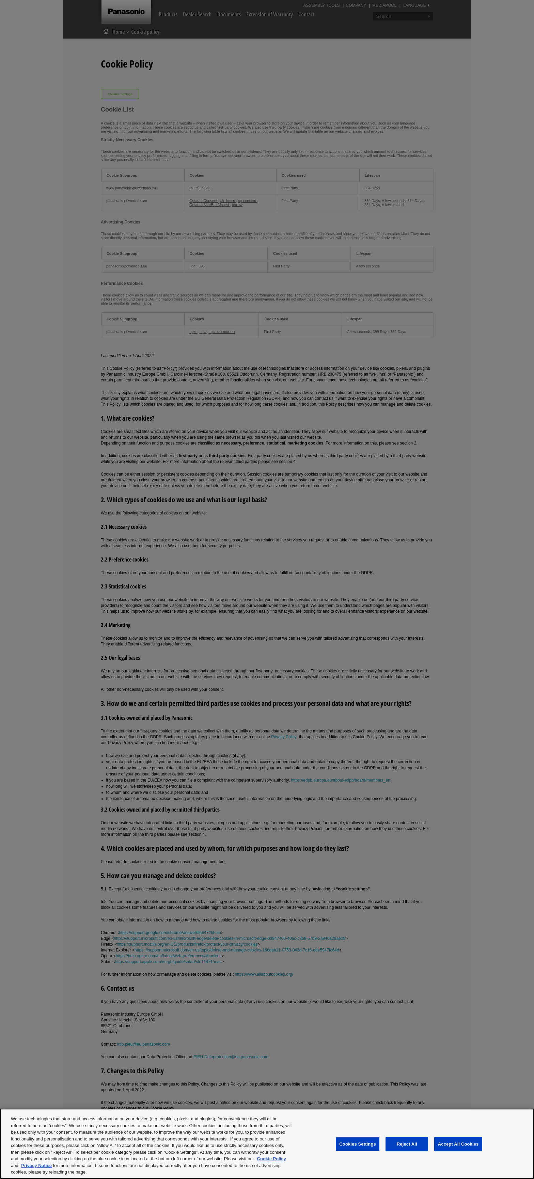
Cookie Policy (271, 1158)
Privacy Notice (36, 1165)
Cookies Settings (357, 1144)
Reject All (407, 1144)
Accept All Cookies (458, 1144)
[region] (267, 1144)
